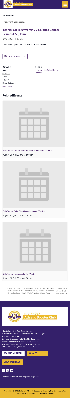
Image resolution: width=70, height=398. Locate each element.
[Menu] (65, 4)
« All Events (8, 16)
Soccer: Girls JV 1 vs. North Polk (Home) (61, 290)
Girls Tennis (7, 86)
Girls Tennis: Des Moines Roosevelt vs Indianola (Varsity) (27, 150)
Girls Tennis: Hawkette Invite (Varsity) (19, 274)
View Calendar (12, 362)
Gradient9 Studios (46, 394)
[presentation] (34, 124)
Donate (33, 353)
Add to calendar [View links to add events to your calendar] (15, 56)
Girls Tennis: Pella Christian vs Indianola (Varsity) (24, 211)
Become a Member (13, 353)
